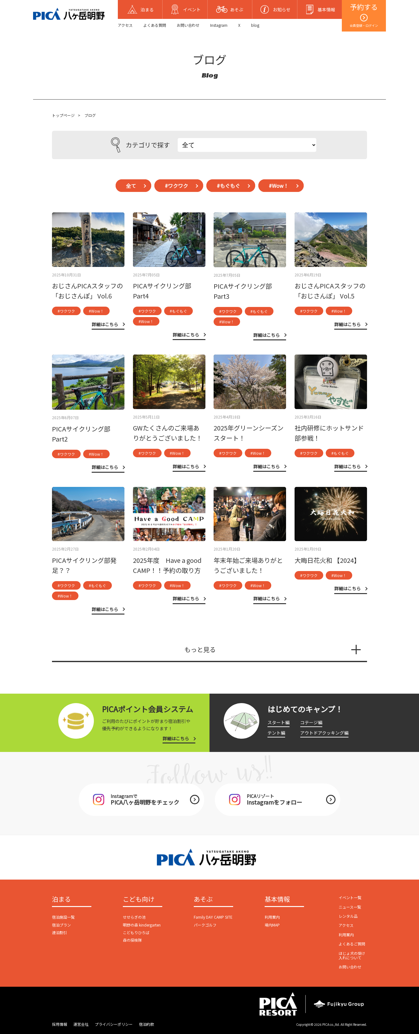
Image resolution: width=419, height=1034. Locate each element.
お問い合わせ (188, 25)
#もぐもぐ (228, 185)
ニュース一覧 (350, 907)
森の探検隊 (132, 940)
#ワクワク (176, 185)
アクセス (125, 25)
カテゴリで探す (140, 145)
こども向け (138, 899)
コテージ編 (311, 722)
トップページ (63, 115)
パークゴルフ (205, 924)
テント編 (276, 733)
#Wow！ (279, 185)
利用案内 (272, 917)
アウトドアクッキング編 (324, 733)
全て (131, 185)
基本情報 (277, 899)
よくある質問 (154, 25)
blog (255, 25)
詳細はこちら (176, 738)
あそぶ (203, 899)
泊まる (61, 899)
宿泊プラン (61, 924)
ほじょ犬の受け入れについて (352, 955)
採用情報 (59, 1024)
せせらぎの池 (134, 917)
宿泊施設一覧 (63, 917)
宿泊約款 (146, 1024)
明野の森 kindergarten (142, 924)
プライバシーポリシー (114, 1024)
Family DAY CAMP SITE (213, 917)
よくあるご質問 (352, 943)
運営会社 (81, 1024)
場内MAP (272, 924)
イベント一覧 (350, 897)
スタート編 (278, 722)
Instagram (218, 25)
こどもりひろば (136, 932)
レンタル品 (348, 916)
